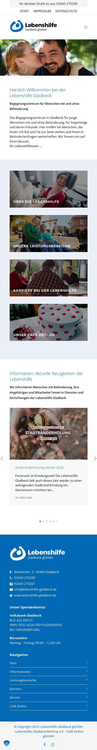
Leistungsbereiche (23, 680)
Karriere (16, 689)
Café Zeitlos (18, 706)
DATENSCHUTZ (66, 11)
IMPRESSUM (42, 11)
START (24, 11)
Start (13, 663)
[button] (6, 743)
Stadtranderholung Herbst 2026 (39, 467)
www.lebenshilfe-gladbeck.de (35, 595)
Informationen (20, 672)
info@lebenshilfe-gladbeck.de (35, 589)
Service (15, 697)
